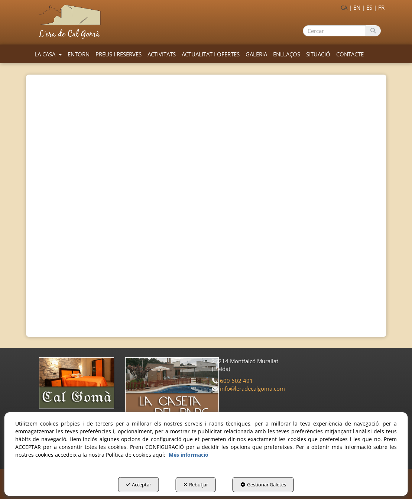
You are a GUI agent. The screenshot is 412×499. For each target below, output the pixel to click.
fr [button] (381, 7)
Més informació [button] (188, 454)
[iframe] (206, 176)
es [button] (369, 7)
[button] (71, 21)
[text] (334, 30)
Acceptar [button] (138, 484)
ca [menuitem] (344, 7)
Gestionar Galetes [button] (263, 484)
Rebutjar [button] (196, 484)
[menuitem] (355, 7)
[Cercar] (373, 30)
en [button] (356, 7)
